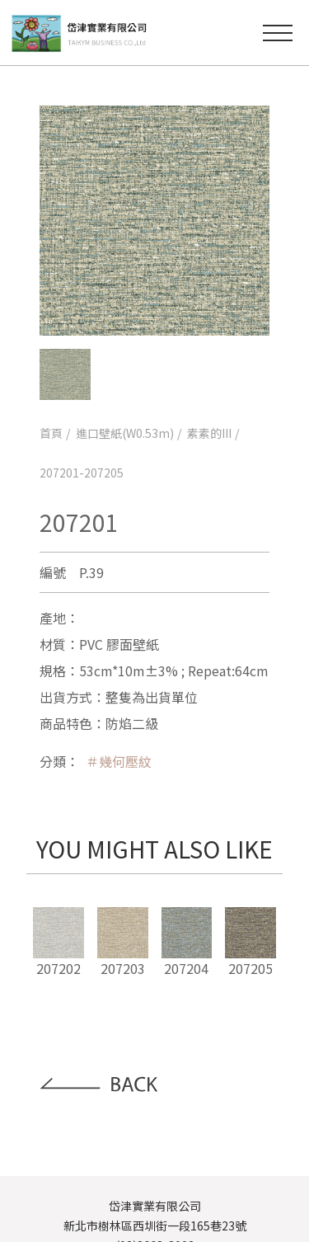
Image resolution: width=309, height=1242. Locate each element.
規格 (53, 670)
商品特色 (66, 723)
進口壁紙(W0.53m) (125, 433)
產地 (53, 618)
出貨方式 (66, 697)
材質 (53, 644)
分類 (53, 761)
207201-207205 (82, 472)
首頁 (51, 433)
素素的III (209, 433)
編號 (53, 572)
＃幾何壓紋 (119, 761)
